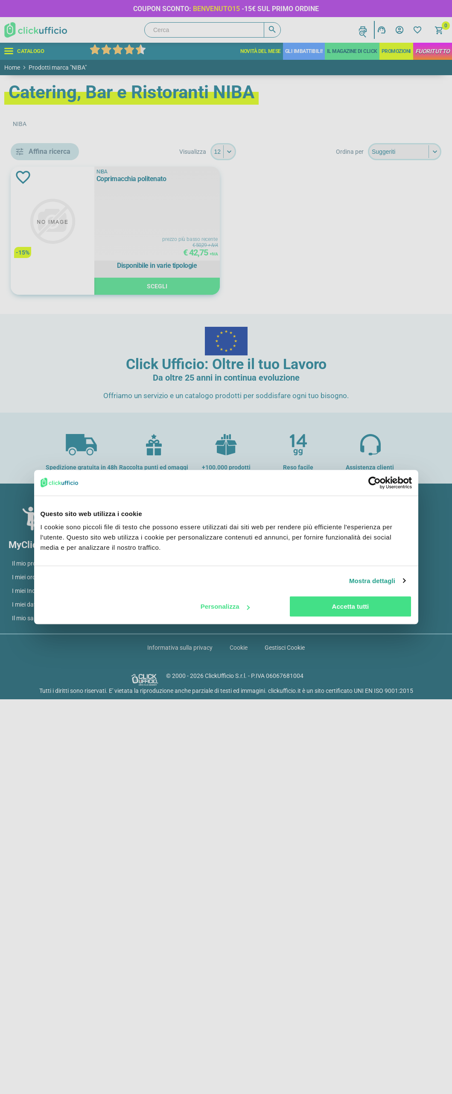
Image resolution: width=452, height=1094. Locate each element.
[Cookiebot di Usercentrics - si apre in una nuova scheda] (374, 482)
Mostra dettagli (372, 580)
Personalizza (225, 606)
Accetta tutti (350, 606)
